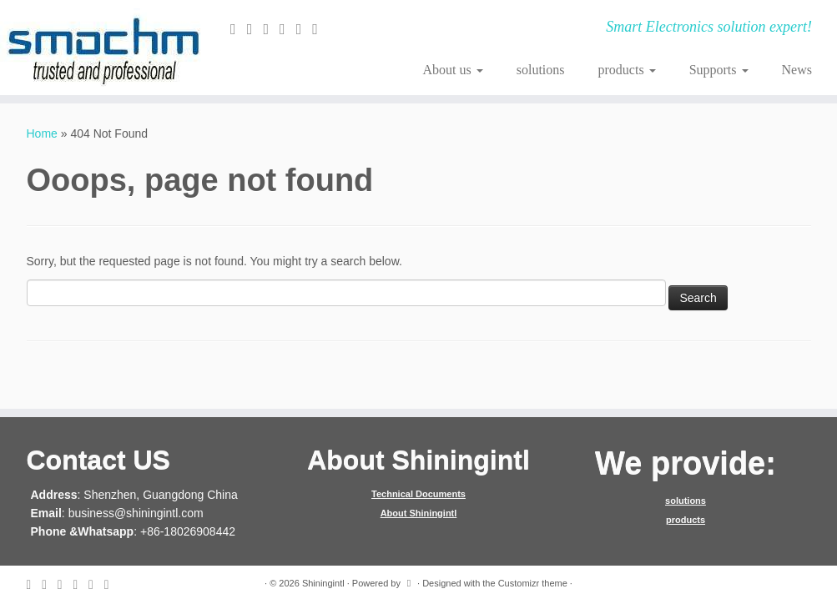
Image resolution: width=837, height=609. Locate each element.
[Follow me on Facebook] (271, 29)
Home (42, 133)
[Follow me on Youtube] (320, 29)
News (797, 70)
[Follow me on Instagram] (304, 29)
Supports (719, 70)
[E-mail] (238, 29)
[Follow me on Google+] (288, 29)
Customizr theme (532, 583)
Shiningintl (323, 583)
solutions (541, 70)
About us (452, 70)
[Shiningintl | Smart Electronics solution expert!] (98, 47)
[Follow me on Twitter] (255, 29)
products (627, 70)
